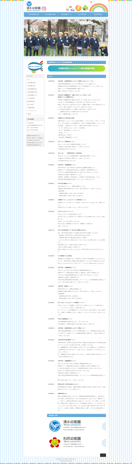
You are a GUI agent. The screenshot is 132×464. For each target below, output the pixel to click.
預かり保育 (30, 104)
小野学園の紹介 (32, 82)
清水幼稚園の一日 (66, 14)
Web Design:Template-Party (66, 460)
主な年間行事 (82, 14)
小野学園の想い (32, 85)
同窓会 (29, 113)
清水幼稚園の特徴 (50, 14)
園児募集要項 (98, 14)
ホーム (29, 79)
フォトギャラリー (32, 110)
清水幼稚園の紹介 (34, 14)
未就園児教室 (31, 107)
